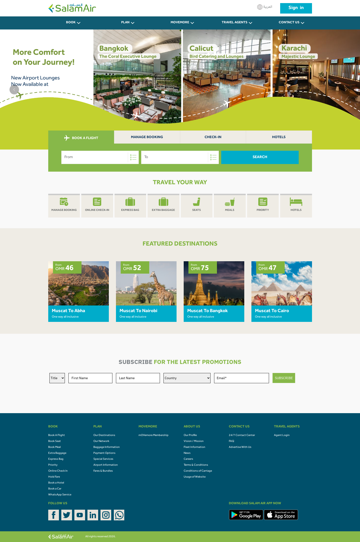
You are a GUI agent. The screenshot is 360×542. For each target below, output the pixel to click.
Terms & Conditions (196, 465)
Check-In (213, 137)
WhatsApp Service (59, 495)
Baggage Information (106, 447)
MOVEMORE (180, 22)
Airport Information (105, 465)
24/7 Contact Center (242, 435)
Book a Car (54, 489)
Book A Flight (56, 435)
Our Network (101, 441)
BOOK (71, 22)
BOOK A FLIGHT (81, 138)
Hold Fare (54, 477)
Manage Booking (147, 137)
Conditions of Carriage (198, 471)
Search (260, 157)
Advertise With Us (240, 447)
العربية (264, 7)
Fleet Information (194, 447)
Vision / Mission (194, 441)
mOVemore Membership (153, 435)
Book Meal (54, 447)
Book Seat (54, 441)
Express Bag (55, 459)
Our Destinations (104, 435)
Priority (53, 465)
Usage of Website (195, 477)
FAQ (231, 441)
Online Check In (58, 471)
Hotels (279, 137)
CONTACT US (289, 22)
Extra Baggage (57, 453)
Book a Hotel (56, 483)
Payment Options (104, 453)
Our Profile (190, 435)
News (187, 453)
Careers (188, 459)
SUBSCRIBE (284, 378)
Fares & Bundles (103, 471)
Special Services (103, 459)
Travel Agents (234, 22)
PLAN (125, 22)
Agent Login (282, 435)
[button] (14, 89)
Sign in (296, 8)
